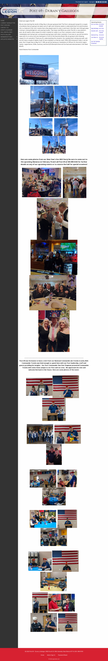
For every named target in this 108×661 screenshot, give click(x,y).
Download (93, 43)
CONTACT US (5, 27)
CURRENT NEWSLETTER (8, 23)
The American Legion (81, 2)
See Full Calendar (95, 41)
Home (42, 655)
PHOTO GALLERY (6, 34)
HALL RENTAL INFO (6, 32)
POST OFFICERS (5, 25)
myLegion (92, 2)
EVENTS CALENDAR (6, 30)
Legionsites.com (56, 659)
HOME (2, 20)
